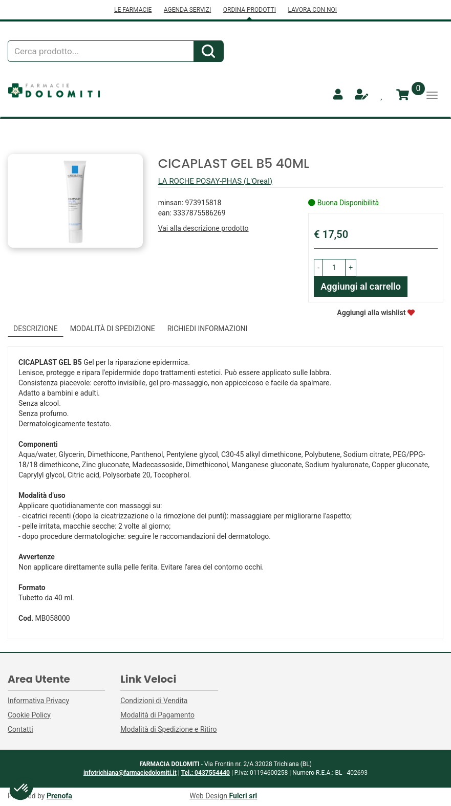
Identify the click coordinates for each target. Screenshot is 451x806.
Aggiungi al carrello (360, 286)
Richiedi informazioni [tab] (207, 328)
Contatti (20, 729)
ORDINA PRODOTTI (249, 9)
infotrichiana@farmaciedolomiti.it (130, 772)
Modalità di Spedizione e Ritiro (168, 729)
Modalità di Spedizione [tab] (112, 328)
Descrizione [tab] (35, 328)
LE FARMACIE (133, 9)
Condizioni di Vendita (153, 700)
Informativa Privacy (38, 700)
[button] (318, 267)
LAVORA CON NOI (312, 9)
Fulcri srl (243, 796)
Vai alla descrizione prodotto (203, 228)
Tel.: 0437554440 (205, 772)
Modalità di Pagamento (157, 715)
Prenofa (59, 796)
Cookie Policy (29, 715)
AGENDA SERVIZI (187, 9)
